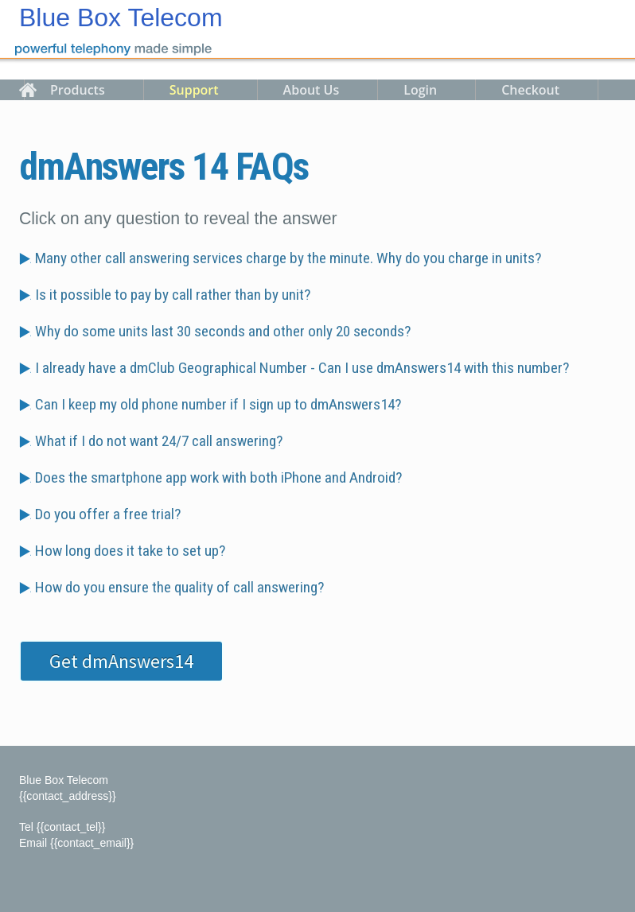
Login (420, 90)
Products (77, 90)
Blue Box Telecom (121, 17)
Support (194, 90)
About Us (311, 90)
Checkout (530, 90)
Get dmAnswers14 (121, 661)
